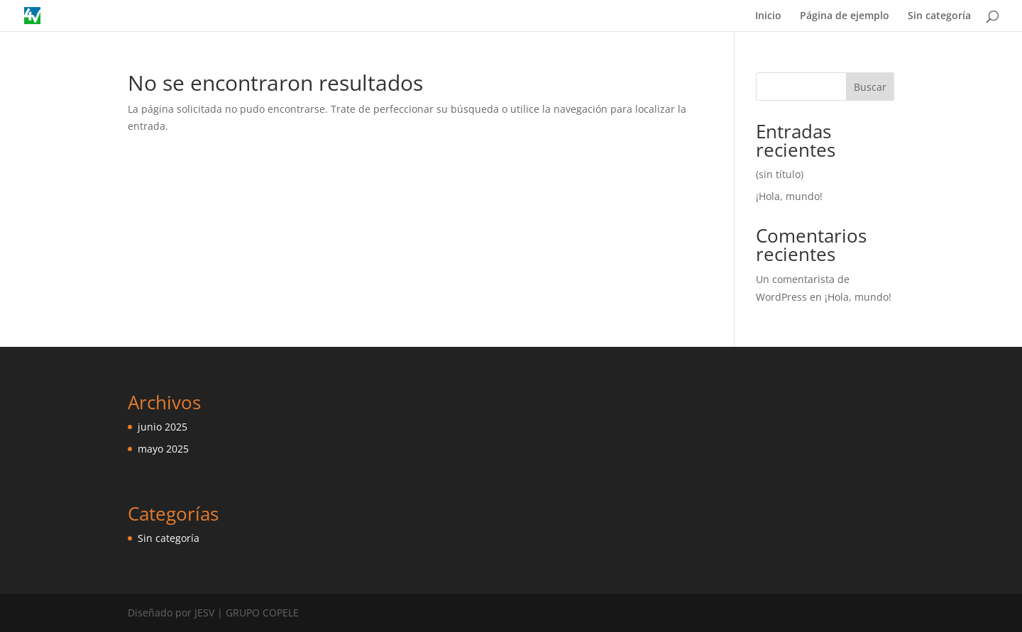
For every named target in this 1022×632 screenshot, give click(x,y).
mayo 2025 (163, 448)
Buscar (870, 87)
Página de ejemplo (844, 16)
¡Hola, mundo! (789, 196)
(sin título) (779, 174)
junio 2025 (162, 426)
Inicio (768, 16)
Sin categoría (939, 16)
